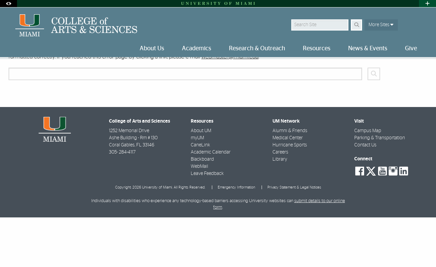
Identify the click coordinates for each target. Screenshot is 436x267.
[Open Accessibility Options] (8, 3)
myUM (197, 187)
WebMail (199, 216)
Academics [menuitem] (196, 49)
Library (279, 209)
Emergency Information (236, 237)
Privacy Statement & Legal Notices (294, 237)
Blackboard (202, 209)
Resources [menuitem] (316, 49)
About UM (201, 180)
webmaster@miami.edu (230, 106)
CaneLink (200, 194)
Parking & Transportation (379, 187)
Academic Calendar (211, 201)
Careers (280, 201)
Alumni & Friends (289, 180)
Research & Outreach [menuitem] (257, 49)
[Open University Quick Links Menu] (427, 3)
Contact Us (365, 194)
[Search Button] (356, 25)
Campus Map (367, 180)
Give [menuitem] (411, 49)
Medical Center (287, 187)
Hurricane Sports (289, 194)
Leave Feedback (207, 223)
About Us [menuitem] (152, 49)
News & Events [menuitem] (367, 49)
